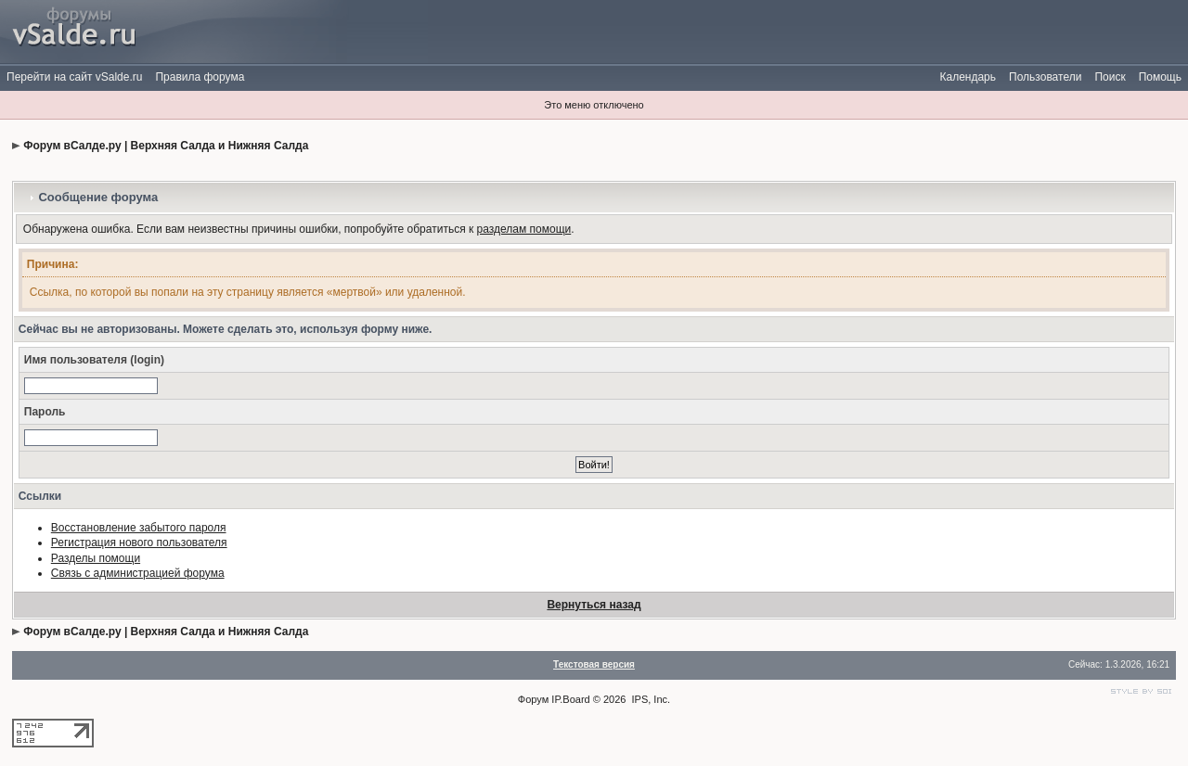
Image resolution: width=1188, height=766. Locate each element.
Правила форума (199, 76)
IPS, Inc (650, 699)
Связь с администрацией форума (138, 573)
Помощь (1160, 76)
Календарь (967, 76)
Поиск (1109, 76)
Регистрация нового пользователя (139, 542)
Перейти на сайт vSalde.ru (74, 76)
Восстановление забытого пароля (138, 527)
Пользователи (1045, 76)
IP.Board (570, 699)
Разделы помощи (95, 558)
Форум (533, 699)
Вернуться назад (593, 604)
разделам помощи (524, 229)
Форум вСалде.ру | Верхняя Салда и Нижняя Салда (165, 145)
